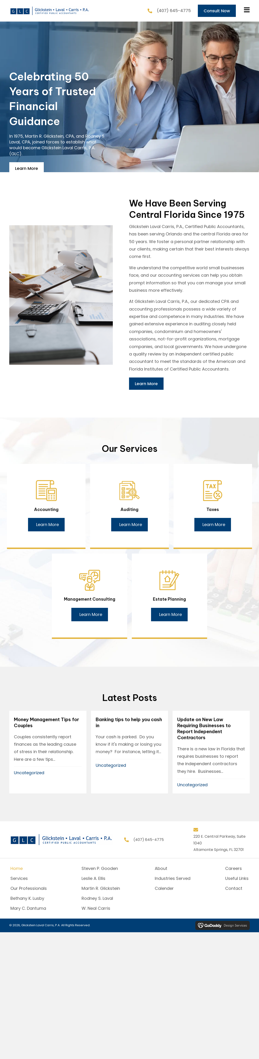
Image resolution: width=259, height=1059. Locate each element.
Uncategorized (29, 773)
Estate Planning (169, 599)
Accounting (46, 509)
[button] (46, 524)
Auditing (129, 509)
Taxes (212, 509)
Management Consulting (89, 599)
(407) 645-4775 (174, 10)
